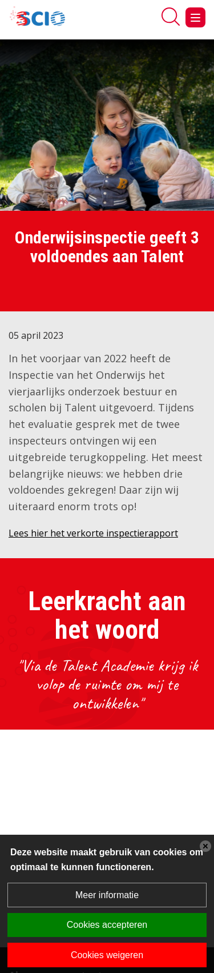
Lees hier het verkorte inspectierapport (93, 533)
